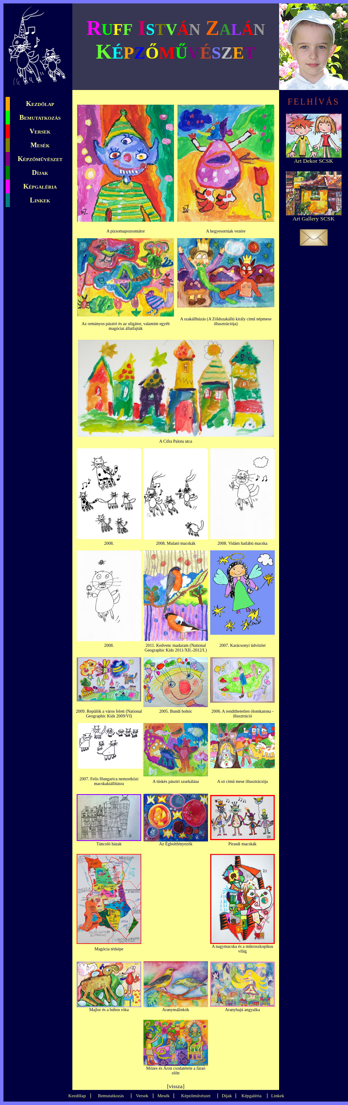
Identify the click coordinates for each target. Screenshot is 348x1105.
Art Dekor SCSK (313, 161)
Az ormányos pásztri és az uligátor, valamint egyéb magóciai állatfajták (125, 326)
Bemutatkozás (40, 117)
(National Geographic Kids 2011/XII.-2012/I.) (176, 647)
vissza (176, 1086)
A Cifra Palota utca (175, 441)
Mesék (40, 145)
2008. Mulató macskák (175, 543)
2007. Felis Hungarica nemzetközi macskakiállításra (108, 781)
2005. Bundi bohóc (175, 711)
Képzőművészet (40, 158)
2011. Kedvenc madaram (167, 645)
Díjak (40, 172)
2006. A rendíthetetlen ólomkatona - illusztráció (242, 713)
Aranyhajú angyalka (242, 1009)
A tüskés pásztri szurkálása (175, 781)
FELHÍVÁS (314, 101)
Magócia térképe (109, 949)
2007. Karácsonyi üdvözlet (242, 645)
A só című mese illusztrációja (242, 781)
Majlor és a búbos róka (109, 1009)
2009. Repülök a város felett (100, 711)
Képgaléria (40, 186)
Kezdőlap (40, 103)
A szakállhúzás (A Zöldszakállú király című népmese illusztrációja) (225, 321)
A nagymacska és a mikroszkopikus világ (242, 948)
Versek (40, 131)
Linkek (40, 200)
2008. (109, 543)
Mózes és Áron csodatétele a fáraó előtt (175, 1070)
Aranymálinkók (176, 1009)
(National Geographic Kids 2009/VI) (114, 713)
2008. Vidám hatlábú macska (242, 543)
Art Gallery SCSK (313, 218)
